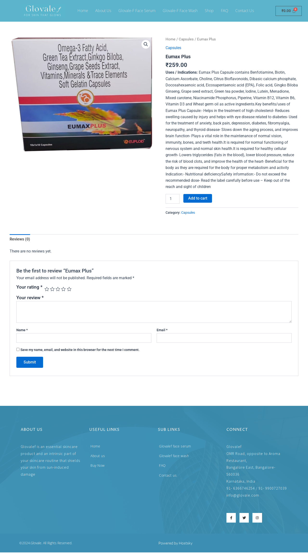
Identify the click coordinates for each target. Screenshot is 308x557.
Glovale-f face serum (136, 10)
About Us (103, 10)
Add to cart (197, 198)
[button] (145, 44)
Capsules (186, 39)
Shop (209, 10)
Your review (30, 297)
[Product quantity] (173, 199)
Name (22, 330)
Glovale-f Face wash (180, 10)
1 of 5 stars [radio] (47, 289)
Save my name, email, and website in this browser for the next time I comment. (80, 349)
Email (162, 330)
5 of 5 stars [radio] (69, 289)
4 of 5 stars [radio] (63, 289)
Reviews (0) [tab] (20, 239)
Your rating (29, 287)
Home (82, 10)
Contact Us (244, 10)
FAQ (224, 10)
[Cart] (289, 11)
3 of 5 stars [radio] (58, 289)
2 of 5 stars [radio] (52, 289)
